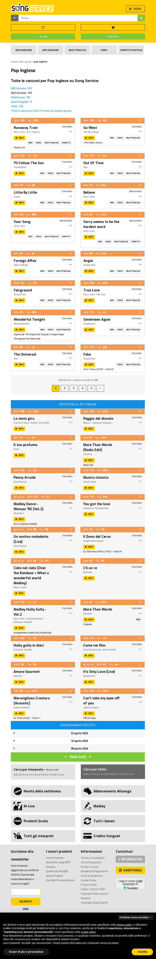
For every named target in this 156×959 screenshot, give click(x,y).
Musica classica (95, 477)
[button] (14, 18)
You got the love (96, 504)
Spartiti (66, 143)
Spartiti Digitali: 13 (21, 101)
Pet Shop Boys (91, 132)
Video (104, 50)
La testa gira (24, 418)
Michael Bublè (21, 323)
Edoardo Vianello (23, 622)
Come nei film (94, 645)
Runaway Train (26, 128)
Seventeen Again (97, 319)
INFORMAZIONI (130, 859)
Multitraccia (77, 50)
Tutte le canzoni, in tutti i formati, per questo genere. (41, 110)
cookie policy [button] (88, 931)
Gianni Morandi (34, 618)
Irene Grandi (20, 546)
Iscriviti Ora (25, 902)
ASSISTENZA (130, 870)
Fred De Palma (21, 422)
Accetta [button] (142, 951)
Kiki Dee (101, 294)
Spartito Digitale (131, 50)
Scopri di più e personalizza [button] (26, 951)
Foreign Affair (25, 261)
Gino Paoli (19, 618)
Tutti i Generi (25, 61)
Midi (30, 143)
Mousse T (19, 513)
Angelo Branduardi (93, 540)
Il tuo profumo (25, 445)
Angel (88, 261)
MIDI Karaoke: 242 (21, 88)
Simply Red (89, 265)
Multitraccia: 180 (20, 97)
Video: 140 (17, 106)
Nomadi (87, 572)
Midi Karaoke (23, 50)
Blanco (87, 422)
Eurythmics (89, 323)
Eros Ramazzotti (92, 649)
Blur (85, 167)
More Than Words (97, 609)
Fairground (23, 290)
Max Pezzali (109, 649)
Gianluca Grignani (102, 422)
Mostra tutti (52, 769)
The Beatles (20, 167)
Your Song (22, 222)
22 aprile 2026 (79, 733)
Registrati (113, 36)
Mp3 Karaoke (50, 50)
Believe (89, 192)
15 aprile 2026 (79, 740)
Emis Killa (44, 422)
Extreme (87, 454)
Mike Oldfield (21, 265)
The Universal (25, 354)
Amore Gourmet (27, 671)
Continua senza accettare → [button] (136, 917)
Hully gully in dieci (29, 645)
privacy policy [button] (124, 924)
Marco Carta (20, 587)
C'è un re (90, 568)
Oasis (17, 196)
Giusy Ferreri (89, 481)
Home (14, 61)
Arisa (16, 449)
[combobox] (78, 18)
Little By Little (25, 192)
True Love (91, 290)
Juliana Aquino (91, 707)
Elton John (19, 132)
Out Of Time (93, 163)
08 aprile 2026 (79, 748)
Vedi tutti (78, 756)
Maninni (18, 676)
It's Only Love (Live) (99, 671)
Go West (90, 128)
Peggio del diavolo (98, 418)
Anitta (34, 422)
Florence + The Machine (96, 508)
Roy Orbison (20, 481)
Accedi (43, 36)
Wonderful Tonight (29, 319)
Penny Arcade (25, 477)
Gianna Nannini (22, 707)
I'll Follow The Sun (29, 163)
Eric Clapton (33, 132)
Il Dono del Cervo (97, 536)
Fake (87, 354)
